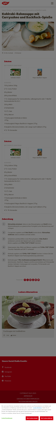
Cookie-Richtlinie (37, 407)
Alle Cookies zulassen (32, 418)
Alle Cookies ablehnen (46, 418)
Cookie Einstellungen (7, 418)
